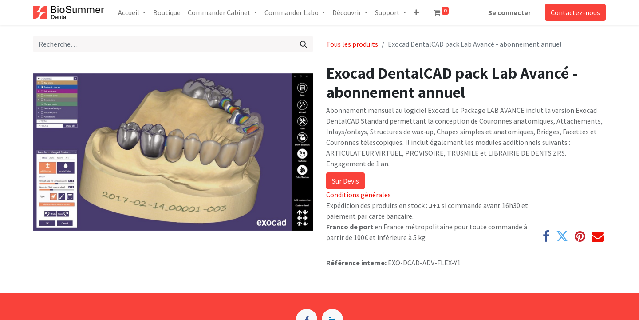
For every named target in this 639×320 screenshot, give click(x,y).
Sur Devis (345, 180)
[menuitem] (167, 12)
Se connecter (509, 12)
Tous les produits (352, 44)
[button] (416, 12)
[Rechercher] (303, 44)
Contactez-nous (575, 12)
